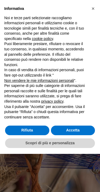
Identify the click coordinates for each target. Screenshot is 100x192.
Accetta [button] (73, 130)
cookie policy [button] (42, 39)
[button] (93, 8)
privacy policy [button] (52, 101)
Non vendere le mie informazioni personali (39, 80)
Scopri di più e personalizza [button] (49, 143)
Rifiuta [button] (27, 130)
